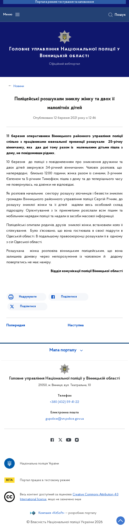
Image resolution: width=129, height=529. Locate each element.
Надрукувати (28, 296)
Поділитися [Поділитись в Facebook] (69, 296)
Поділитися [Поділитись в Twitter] (28, 306)
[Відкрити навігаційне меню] (17, 14)
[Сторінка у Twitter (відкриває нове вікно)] (60, 439)
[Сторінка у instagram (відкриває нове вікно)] (76, 439)
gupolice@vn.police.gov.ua (64, 419)
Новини (18, 86)
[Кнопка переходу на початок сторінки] (120, 520)
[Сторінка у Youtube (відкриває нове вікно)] (68, 439)
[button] (65, 350)
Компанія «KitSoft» (52, 513)
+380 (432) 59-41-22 (64, 402)
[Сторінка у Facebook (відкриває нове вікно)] (52, 439)
